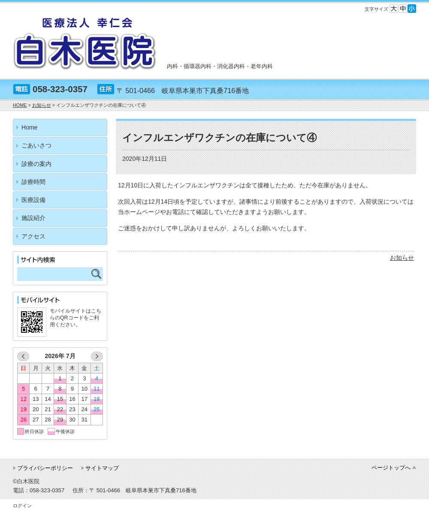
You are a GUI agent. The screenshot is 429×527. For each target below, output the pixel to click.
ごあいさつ (36, 145)
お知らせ (402, 257)
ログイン (22, 505)
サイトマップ (102, 468)
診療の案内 (36, 163)
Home (29, 127)
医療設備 (33, 199)
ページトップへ (391, 467)
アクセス (33, 236)
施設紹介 (33, 217)
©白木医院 (26, 481)
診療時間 (33, 181)
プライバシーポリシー (45, 468)
